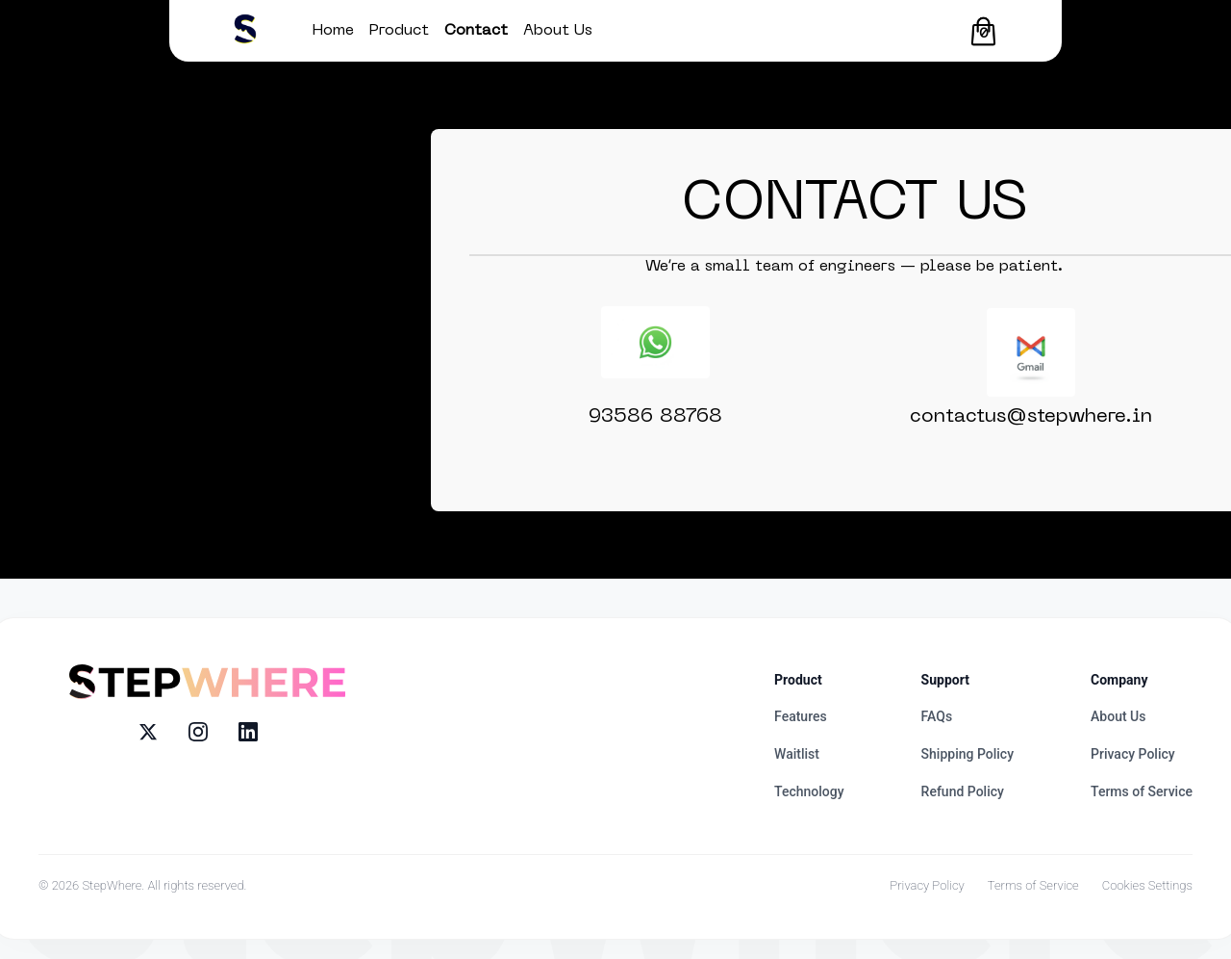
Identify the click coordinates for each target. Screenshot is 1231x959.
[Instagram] (198, 731)
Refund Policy (962, 791)
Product (399, 31)
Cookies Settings (1147, 885)
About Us (557, 31)
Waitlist (796, 754)
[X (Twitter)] (148, 731)
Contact (476, 31)
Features (800, 716)
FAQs (937, 716)
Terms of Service (1142, 791)
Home (333, 31)
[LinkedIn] (248, 731)
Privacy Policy (1133, 754)
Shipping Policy (967, 754)
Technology (809, 791)
